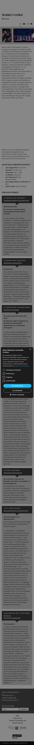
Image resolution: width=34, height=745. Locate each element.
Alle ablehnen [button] (17, 390)
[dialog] (17, 372)
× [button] (30, 349)
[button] (17, 395)
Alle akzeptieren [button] (17, 386)
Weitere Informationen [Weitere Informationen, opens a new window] (22, 366)
